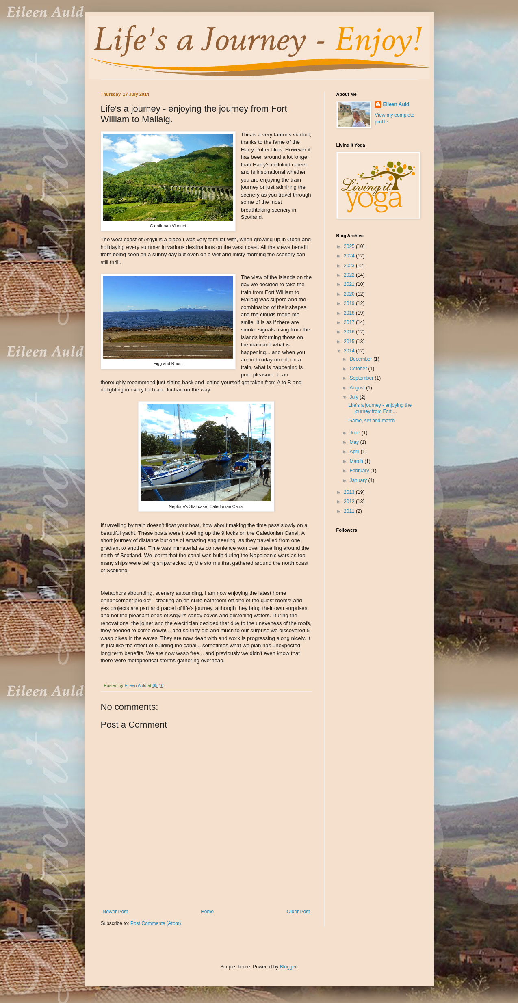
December (361, 359)
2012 (350, 501)
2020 (350, 294)
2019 (350, 303)
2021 (350, 284)
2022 (350, 275)
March (356, 461)
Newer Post (115, 911)
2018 (350, 313)
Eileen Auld (396, 104)
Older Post (298, 911)
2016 (350, 332)
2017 (350, 322)
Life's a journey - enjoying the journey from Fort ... (380, 408)
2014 (350, 351)
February (359, 470)
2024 (350, 256)
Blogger (288, 967)
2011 (350, 511)
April (354, 451)
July (354, 397)
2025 (350, 246)
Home (207, 911)
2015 (350, 341)
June (355, 433)
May (354, 442)
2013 (350, 492)
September (362, 378)
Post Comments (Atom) (155, 923)
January (358, 480)
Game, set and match (371, 421)
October (358, 369)
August (357, 388)
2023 (350, 265)
